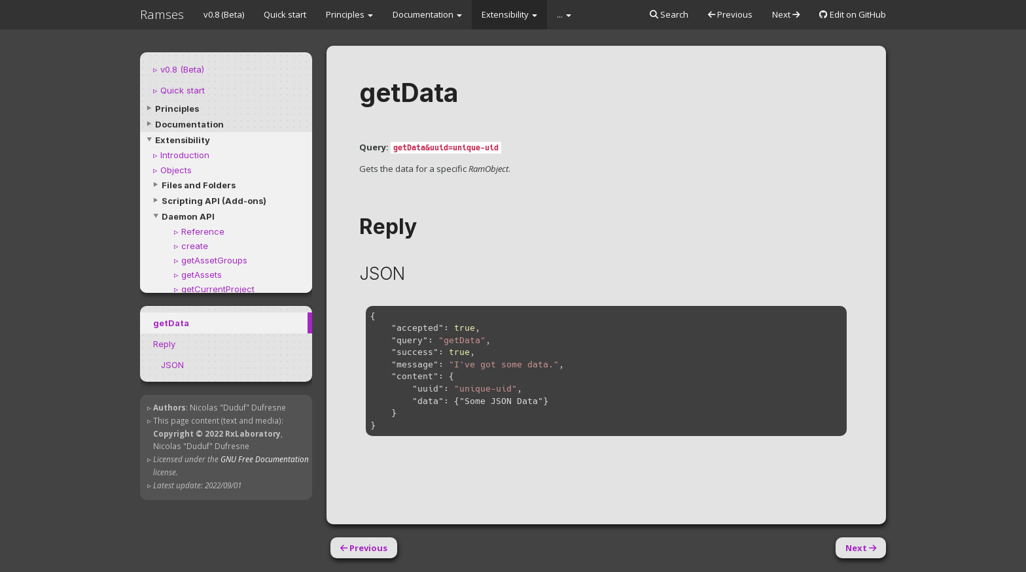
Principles (349, 14)
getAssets (201, 274)
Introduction (184, 155)
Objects (176, 170)
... (564, 14)
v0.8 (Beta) (223, 14)
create (194, 246)
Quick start (285, 14)
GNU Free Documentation (265, 459)
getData (171, 323)
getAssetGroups (214, 260)
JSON (172, 365)
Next (786, 14)
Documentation (427, 14)
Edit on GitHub (852, 14)
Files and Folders (199, 185)
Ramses (162, 14)
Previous (730, 14)
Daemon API (188, 216)
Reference (202, 231)
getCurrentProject (218, 289)
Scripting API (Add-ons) (214, 200)
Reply (164, 344)
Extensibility (509, 14)
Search (669, 14)
